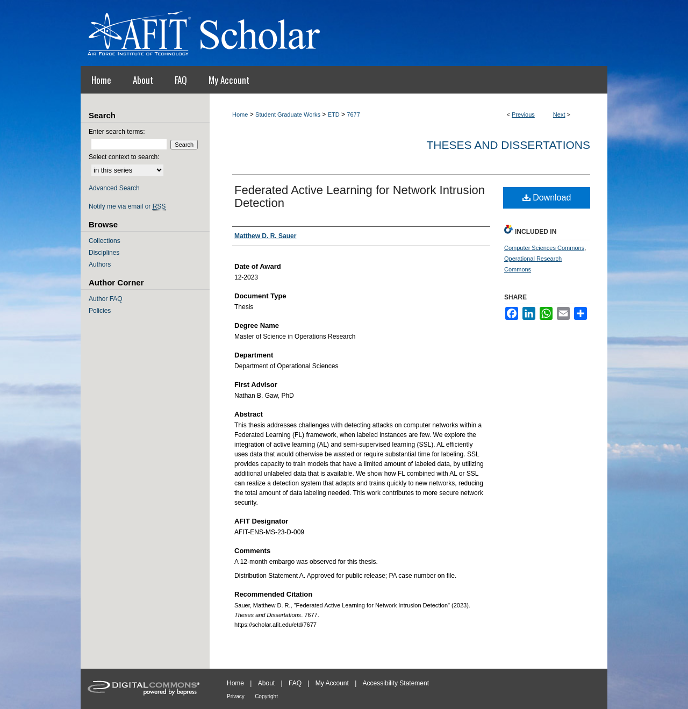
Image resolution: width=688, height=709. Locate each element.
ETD (334, 114)
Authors (100, 264)
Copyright (266, 696)
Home (240, 114)
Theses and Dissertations (508, 145)
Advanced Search (114, 188)
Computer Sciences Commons (544, 248)
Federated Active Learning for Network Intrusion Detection (359, 196)
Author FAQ (106, 299)
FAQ (295, 683)
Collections (104, 241)
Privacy (236, 696)
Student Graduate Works (287, 114)
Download (546, 197)
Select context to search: (124, 157)
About (266, 683)
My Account (332, 683)
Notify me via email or (127, 206)
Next (559, 114)
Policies (100, 310)
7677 (353, 114)
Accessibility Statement (396, 683)
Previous (523, 114)
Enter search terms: (117, 131)
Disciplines (104, 252)
